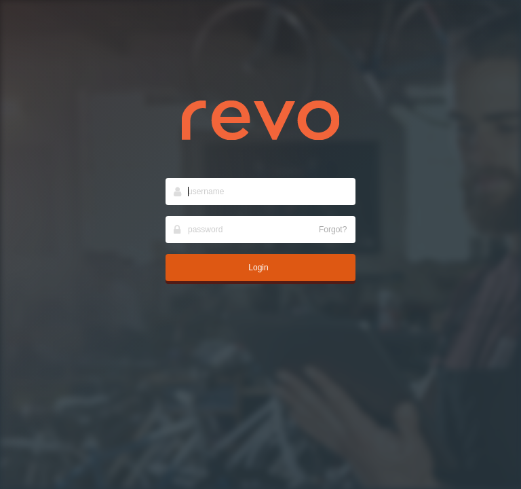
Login (258, 267)
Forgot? (333, 229)
